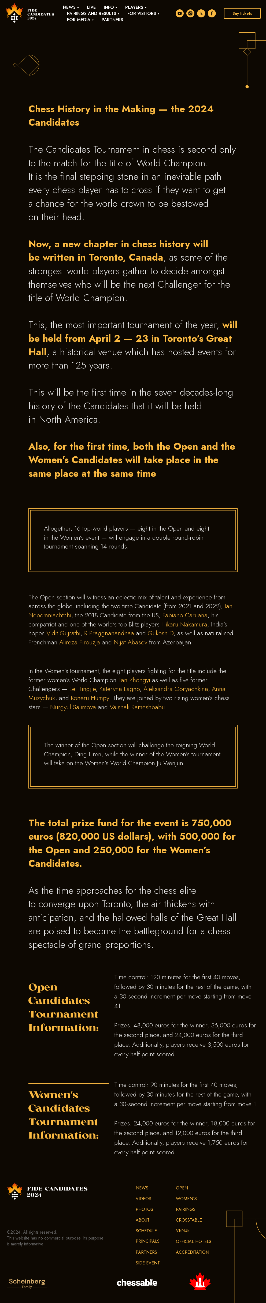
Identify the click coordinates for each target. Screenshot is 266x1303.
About (143, 1220)
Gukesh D (160, 633)
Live (91, 7)
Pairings (185, 1209)
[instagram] (190, 13)
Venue (183, 1230)
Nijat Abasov (130, 642)
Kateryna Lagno (119, 688)
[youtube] (180, 13)
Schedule (146, 1231)
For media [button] (78, 20)
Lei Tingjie (82, 688)
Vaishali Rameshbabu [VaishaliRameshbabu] (137, 707)
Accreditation (192, 1252)
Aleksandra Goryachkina (175, 688)
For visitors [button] (141, 13)
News (142, 1188)
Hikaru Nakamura (184, 624)
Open (182, 1188)
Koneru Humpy (90, 698)
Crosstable (189, 1220)
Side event (148, 1263)
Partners (112, 20)
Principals (148, 1241)
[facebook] (212, 13)
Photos (144, 1209)
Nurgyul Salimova (73, 707)
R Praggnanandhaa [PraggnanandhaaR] (109, 633)
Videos (143, 1199)
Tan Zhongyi (134, 680)
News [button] (69, 7)
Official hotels (193, 1241)
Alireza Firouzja (79, 642)
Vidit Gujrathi (63, 633)
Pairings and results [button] (91, 13)
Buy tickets (242, 13)
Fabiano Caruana (185, 615)
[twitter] (201, 13)
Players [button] (134, 7)
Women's (186, 1199)
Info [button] (109, 7)
